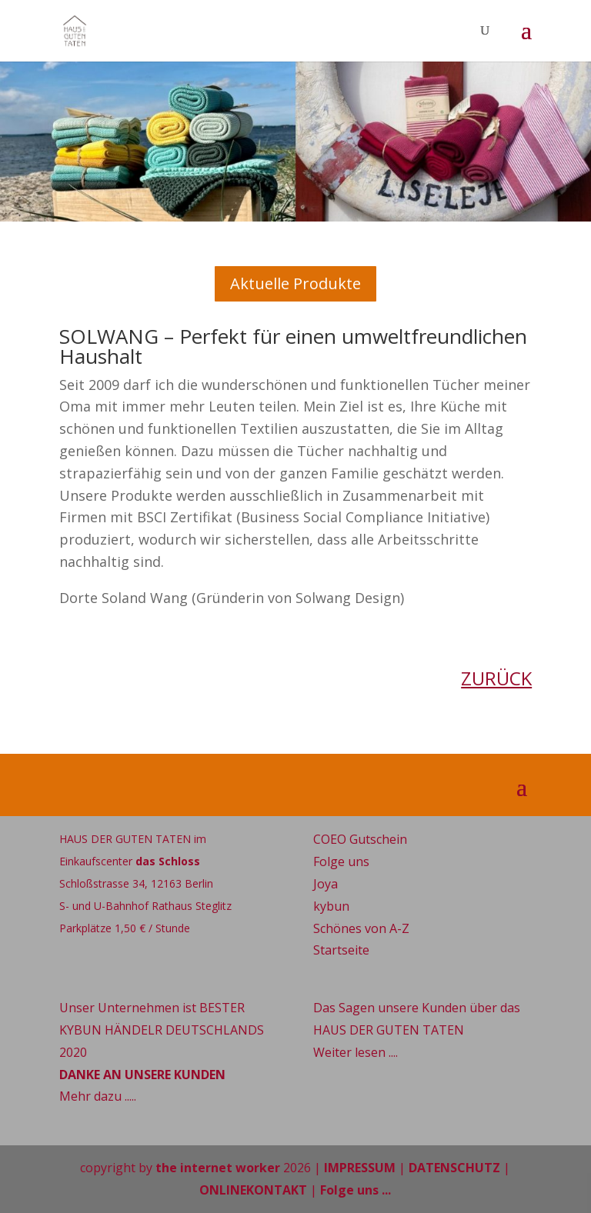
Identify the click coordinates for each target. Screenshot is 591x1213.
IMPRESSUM (360, 1167)
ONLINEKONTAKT (253, 1189)
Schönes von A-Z (361, 928)
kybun (331, 906)
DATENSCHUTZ (454, 1167)
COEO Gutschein (360, 839)
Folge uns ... (355, 1189)
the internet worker (217, 1167)
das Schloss (167, 861)
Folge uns (341, 861)
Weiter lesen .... (355, 1052)
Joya (325, 883)
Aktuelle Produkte (295, 283)
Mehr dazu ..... (97, 1096)
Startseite (341, 949)
